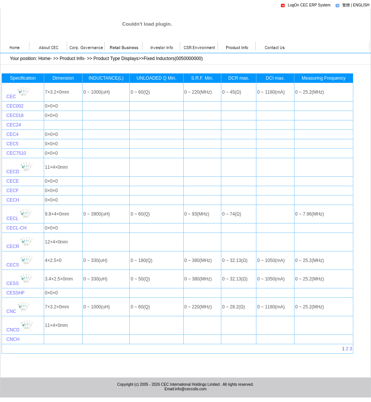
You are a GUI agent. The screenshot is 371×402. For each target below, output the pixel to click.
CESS (12, 283)
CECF (12, 190)
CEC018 (14, 115)
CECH (12, 200)
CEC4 (12, 134)
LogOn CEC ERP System (309, 5)
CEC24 (13, 125)
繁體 (346, 5)
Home (44, 58)
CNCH (13, 339)
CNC (11, 311)
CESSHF (15, 293)
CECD (12, 171)
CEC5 (12, 143)
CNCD (13, 330)
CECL (12, 218)
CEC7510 (16, 153)
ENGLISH (361, 5)
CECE (12, 181)
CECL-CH (16, 228)
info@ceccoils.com (191, 389)
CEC (11, 96)
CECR (12, 246)
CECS (12, 265)
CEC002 (14, 106)
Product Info (72, 58)
